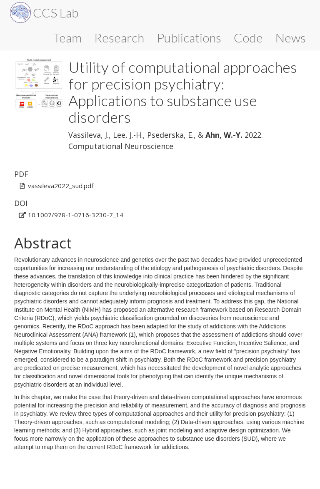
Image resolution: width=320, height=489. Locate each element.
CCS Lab (55, 12)
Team (67, 37)
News (290, 37)
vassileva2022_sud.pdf (60, 185)
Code (248, 37)
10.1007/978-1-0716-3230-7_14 (75, 215)
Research (119, 37)
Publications (189, 37)
